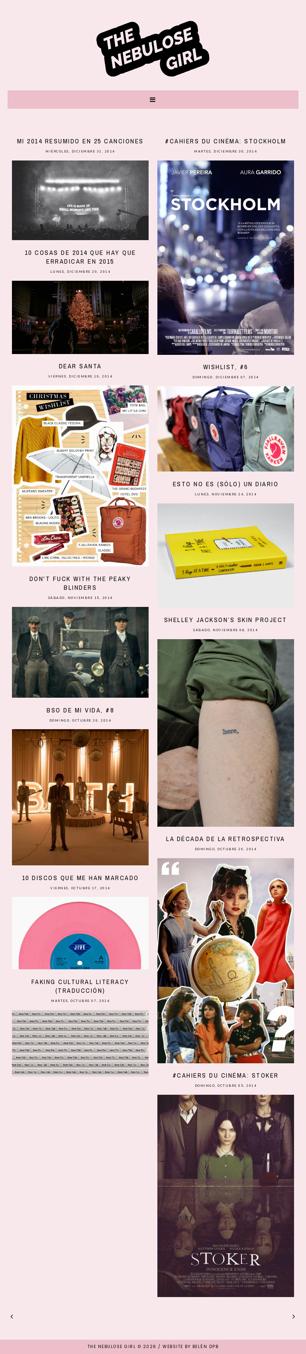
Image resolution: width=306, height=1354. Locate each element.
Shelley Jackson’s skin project (225, 619)
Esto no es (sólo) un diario (226, 483)
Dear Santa (80, 366)
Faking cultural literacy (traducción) (80, 986)
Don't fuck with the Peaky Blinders (80, 583)
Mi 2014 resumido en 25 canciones (80, 141)
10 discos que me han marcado (80, 877)
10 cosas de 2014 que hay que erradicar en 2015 (80, 257)
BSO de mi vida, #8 (80, 710)
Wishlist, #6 (225, 366)
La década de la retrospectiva (225, 838)
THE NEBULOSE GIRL (112, 1347)
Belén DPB (205, 1347)
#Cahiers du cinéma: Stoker (226, 1075)
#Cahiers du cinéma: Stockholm (225, 141)
